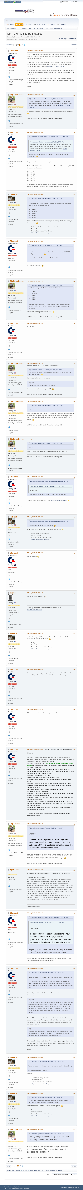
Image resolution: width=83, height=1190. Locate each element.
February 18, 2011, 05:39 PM (35, 516)
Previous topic (62, 39)
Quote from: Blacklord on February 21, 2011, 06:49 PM (46, 828)
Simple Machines (18, 1188)
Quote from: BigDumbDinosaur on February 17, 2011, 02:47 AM (49, 136)
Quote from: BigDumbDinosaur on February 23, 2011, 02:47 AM (49, 917)
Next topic (72, 39)
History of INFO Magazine (34, 609)
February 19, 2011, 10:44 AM (35, 592)
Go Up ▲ (76, 1187)
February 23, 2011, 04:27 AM (35, 869)
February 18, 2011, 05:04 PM (35, 476)
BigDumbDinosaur (17, 95)
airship (13, 593)
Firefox (49, 66)
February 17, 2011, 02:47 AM (35, 94)
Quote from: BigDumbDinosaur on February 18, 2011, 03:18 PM (49, 481)
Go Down (10, 45)
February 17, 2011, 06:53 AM (35, 194)
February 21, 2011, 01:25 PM (35, 669)
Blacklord (14, 51)
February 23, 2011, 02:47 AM (35, 823)
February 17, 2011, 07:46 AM (35, 241)
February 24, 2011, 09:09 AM (35, 1093)
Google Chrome (59, 66)
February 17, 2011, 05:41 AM (35, 132)
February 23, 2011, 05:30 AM (35, 913)
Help (62, 1187)
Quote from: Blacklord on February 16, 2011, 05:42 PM (46, 99)
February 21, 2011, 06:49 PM (35, 749)
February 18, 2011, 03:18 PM (35, 439)
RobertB (13, 194)
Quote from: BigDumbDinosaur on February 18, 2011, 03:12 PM (49, 521)
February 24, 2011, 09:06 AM (35, 1057)
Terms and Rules (68, 1187)
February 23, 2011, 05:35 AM (35, 968)
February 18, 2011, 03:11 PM (35, 323)
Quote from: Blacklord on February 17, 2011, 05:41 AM (46, 198)
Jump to (48, 1174)
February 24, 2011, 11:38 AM (35, 1129)
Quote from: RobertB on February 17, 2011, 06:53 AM (46, 245)
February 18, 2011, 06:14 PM (35, 553)
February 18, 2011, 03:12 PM (35, 363)
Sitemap (26, 1188)
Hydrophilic (15, 870)
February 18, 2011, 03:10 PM (35, 281)
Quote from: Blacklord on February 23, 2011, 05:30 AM (46, 1097)
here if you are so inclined (60, 500)
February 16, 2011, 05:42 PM (35, 50)
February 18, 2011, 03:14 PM (35, 401)
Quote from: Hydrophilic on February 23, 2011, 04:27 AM (47, 972)
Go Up (9, 1166)
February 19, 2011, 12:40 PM (35, 633)
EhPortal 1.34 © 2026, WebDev (12, 1187)
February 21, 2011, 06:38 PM (35, 709)
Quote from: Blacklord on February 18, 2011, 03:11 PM (46, 405)
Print (74, 45)
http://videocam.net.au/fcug (40, 233)
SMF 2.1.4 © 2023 (9, 1188)
